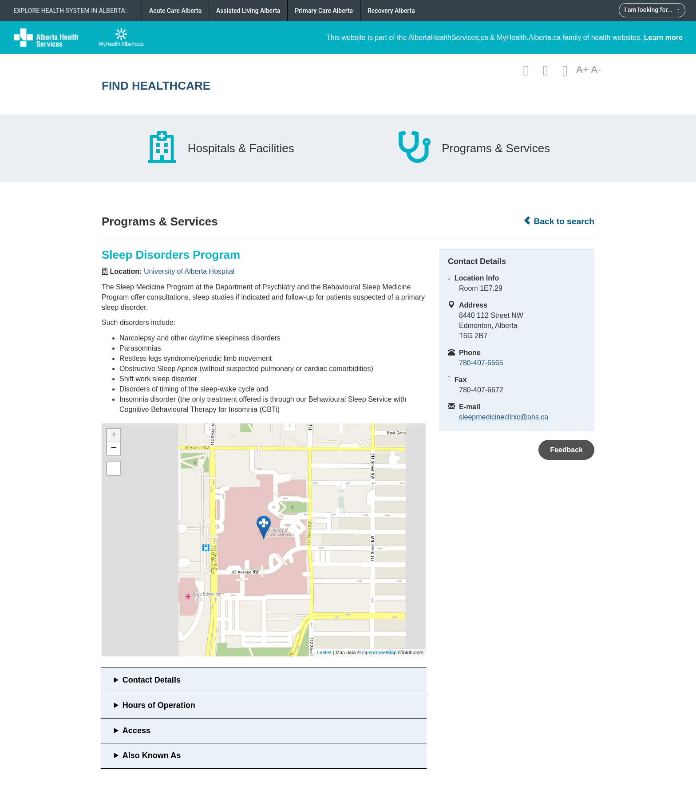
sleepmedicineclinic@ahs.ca (503, 417)
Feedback (566, 450)
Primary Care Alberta (324, 10)
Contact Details (152, 679)
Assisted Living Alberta (248, 10)
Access (136, 730)
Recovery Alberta (391, 10)
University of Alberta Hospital (189, 271)
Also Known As (152, 755)
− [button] (114, 448)
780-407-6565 (481, 363)
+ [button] (114, 435)
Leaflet (324, 652)
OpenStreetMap (379, 652)
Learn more (663, 37)
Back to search (558, 221)
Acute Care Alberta (175, 10)
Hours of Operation (159, 705)
